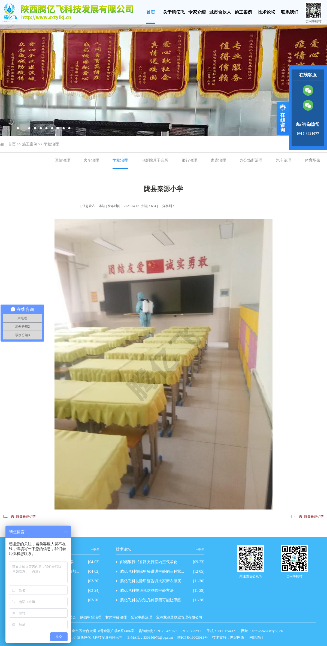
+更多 (95, 549)
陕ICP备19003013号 (192, 637)
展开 (283, 118)
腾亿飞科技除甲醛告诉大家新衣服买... (152, 581)
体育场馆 (312, 160)
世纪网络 (237, 637)
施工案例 (243, 12)
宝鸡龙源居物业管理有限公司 (179, 617)
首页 (150, 12)
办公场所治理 (251, 160)
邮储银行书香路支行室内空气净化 (148, 562)
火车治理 (91, 160)
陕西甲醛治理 (90, 617)
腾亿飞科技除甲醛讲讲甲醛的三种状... (152, 571)
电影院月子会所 (154, 160)
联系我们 (289, 12)
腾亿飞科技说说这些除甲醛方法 (147, 591)
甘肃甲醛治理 (116, 617)
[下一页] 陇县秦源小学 (307, 516)
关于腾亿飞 (174, 12)
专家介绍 (197, 12)
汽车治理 (283, 160)
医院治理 (62, 160)
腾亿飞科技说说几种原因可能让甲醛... (152, 600)
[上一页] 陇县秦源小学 (19, 516)
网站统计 (256, 637)
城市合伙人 (220, 12)
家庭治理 (218, 160)
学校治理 (51, 144)
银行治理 (189, 160)
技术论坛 (266, 12)
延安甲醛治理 (141, 617)
